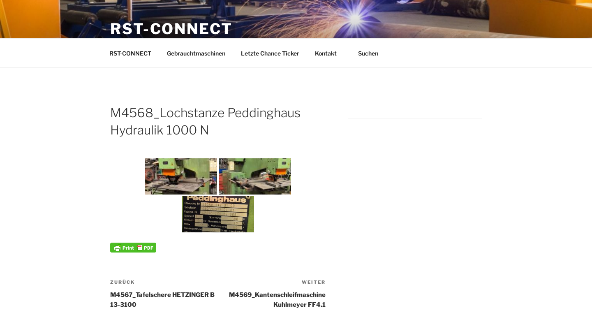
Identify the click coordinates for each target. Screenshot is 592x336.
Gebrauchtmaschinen (196, 53)
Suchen (372, 53)
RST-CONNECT (171, 29)
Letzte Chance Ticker (270, 53)
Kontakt (330, 53)
